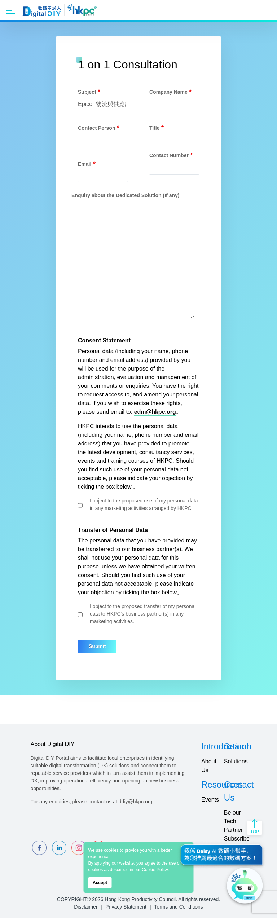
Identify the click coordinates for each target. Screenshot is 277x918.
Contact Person (96, 128)
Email (84, 164)
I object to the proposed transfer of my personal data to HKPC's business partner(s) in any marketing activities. (142, 613)
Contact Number (169, 155)
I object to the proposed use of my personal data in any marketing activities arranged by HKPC (144, 504)
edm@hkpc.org (155, 412)
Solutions (236, 761)
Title (154, 128)
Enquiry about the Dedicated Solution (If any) (125, 195)
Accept (100, 882)
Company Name (168, 92)
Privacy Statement (125, 907)
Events (210, 800)
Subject (87, 92)
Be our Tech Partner (233, 821)
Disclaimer (85, 907)
